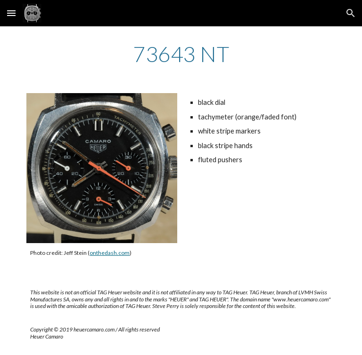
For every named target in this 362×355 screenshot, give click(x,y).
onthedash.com (110, 252)
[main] (180, 54)
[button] (11, 13)
